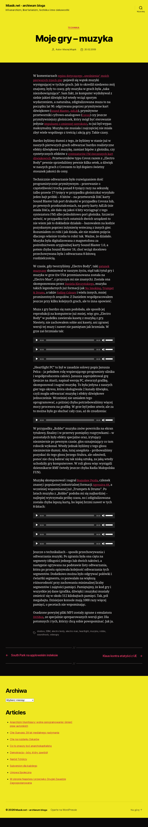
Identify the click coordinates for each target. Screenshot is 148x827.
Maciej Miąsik (69, 50)
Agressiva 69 (102, 494)
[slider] (70, 349)
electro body (58, 640)
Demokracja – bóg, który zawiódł (29, 761)
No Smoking (93, 293)
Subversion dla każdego (23, 774)
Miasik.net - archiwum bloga (27, 5)
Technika (74, 28)
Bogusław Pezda (88, 490)
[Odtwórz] (36, 349)
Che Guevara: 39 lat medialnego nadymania (34, 741)
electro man (73, 640)
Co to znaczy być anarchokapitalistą (31, 755)
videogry (54, 644)
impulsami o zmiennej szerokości (67, 125)
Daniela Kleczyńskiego (80, 289)
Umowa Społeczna (20, 781)
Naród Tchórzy (18, 768)
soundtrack (43, 644)
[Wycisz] (103, 349)
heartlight (85, 640)
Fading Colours (81, 298)
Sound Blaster (60, 112)
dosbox (41, 640)
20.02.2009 (90, 50)
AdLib (75, 112)
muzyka (95, 640)
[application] (74, 349)
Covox (86, 116)
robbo (104, 640)
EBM (48, 640)
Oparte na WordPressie (66, 819)
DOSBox (38, 626)
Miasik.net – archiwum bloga (32, 819)
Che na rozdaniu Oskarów (24, 748)
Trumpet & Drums (46, 298)
